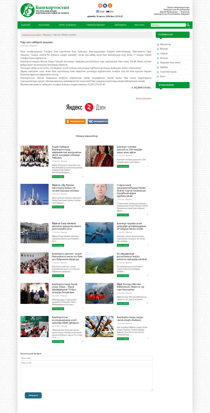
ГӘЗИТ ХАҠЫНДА (67, 25)
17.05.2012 (24, 46)
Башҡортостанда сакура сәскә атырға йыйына (130, 318)
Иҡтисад (164, 58)
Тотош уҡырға (58, 177)
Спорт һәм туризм (168, 72)
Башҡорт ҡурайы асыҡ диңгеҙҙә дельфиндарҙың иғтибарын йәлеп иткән (131, 226)
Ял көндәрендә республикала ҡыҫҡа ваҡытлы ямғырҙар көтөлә (132, 256)
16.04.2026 (56, 296)
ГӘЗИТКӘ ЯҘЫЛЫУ (95, 25)
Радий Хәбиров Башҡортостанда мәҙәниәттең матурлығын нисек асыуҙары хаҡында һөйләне (66, 152)
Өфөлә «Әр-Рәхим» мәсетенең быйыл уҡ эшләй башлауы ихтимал (65, 188)
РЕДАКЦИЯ (44, 25)
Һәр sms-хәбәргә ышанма (36, 42)
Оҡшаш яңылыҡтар (87, 135)
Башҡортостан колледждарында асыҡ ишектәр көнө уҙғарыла (65, 320)
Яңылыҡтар (165, 44)
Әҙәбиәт (164, 67)
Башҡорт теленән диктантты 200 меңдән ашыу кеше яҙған (129, 149)
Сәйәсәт (164, 53)
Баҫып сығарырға (143, 98)
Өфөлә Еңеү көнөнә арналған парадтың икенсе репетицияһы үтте (66, 226)
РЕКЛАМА (140, 25)
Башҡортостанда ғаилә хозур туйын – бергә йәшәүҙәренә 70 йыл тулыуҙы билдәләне (64, 288)
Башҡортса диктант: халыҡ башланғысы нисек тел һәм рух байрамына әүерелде (67, 256)
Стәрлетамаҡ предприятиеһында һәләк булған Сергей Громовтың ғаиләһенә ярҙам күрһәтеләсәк (131, 190)
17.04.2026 (56, 161)
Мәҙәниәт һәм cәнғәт (170, 62)
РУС (110, 11)
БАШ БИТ (25, 25)
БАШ (100, 11)
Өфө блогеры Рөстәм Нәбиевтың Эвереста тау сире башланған (130, 287)
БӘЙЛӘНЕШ (120, 25)
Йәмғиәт (47, 35)
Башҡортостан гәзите (31, 35)
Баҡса (162, 76)
